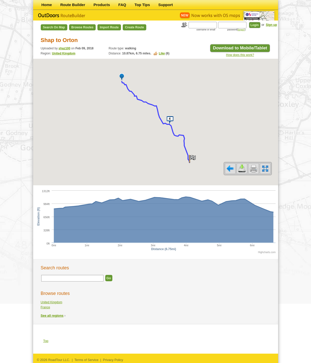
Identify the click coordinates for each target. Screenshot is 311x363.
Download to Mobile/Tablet (240, 48)
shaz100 (64, 48)
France (45, 307)
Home (47, 5)
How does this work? (240, 55)
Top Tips (142, 5)
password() (236, 29)
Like (162, 53)
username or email (205, 29)
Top (46, 341)
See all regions (52, 315)
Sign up (271, 25)
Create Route (134, 27)
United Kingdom (63, 53)
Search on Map (54, 27)
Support (165, 5)
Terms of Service (86, 360)
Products (102, 5)
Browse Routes (82, 27)
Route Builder (72, 5)
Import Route (109, 27)
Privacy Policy (113, 360)
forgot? (241, 29)
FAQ (122, 5)
